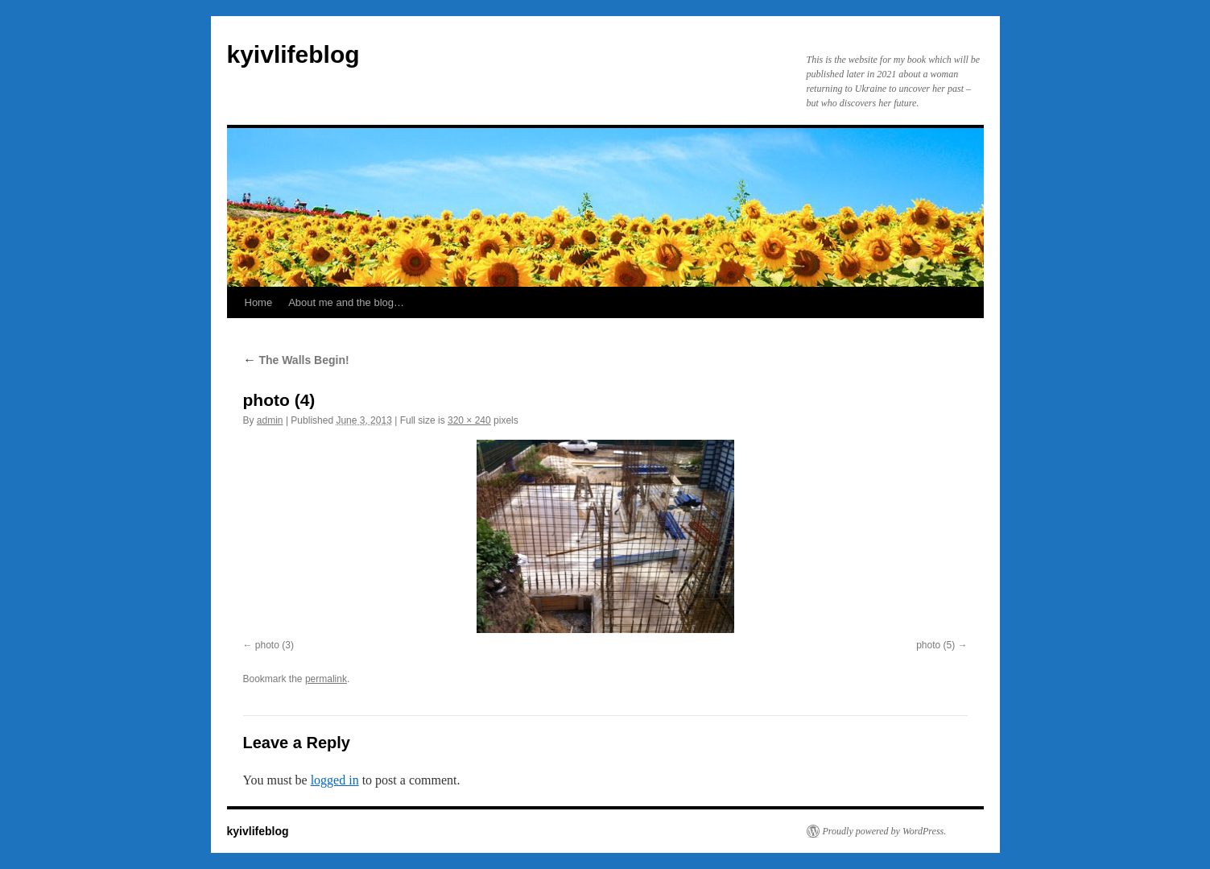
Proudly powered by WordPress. (885, 831)
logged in (335, 780)
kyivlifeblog (293, 54)
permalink (326, 679)
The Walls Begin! (296, 360)
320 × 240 (469, 420)
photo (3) (274, 645)
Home (259, 302)
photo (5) (935, 645)
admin (270, 420)
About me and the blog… (346, 302)
